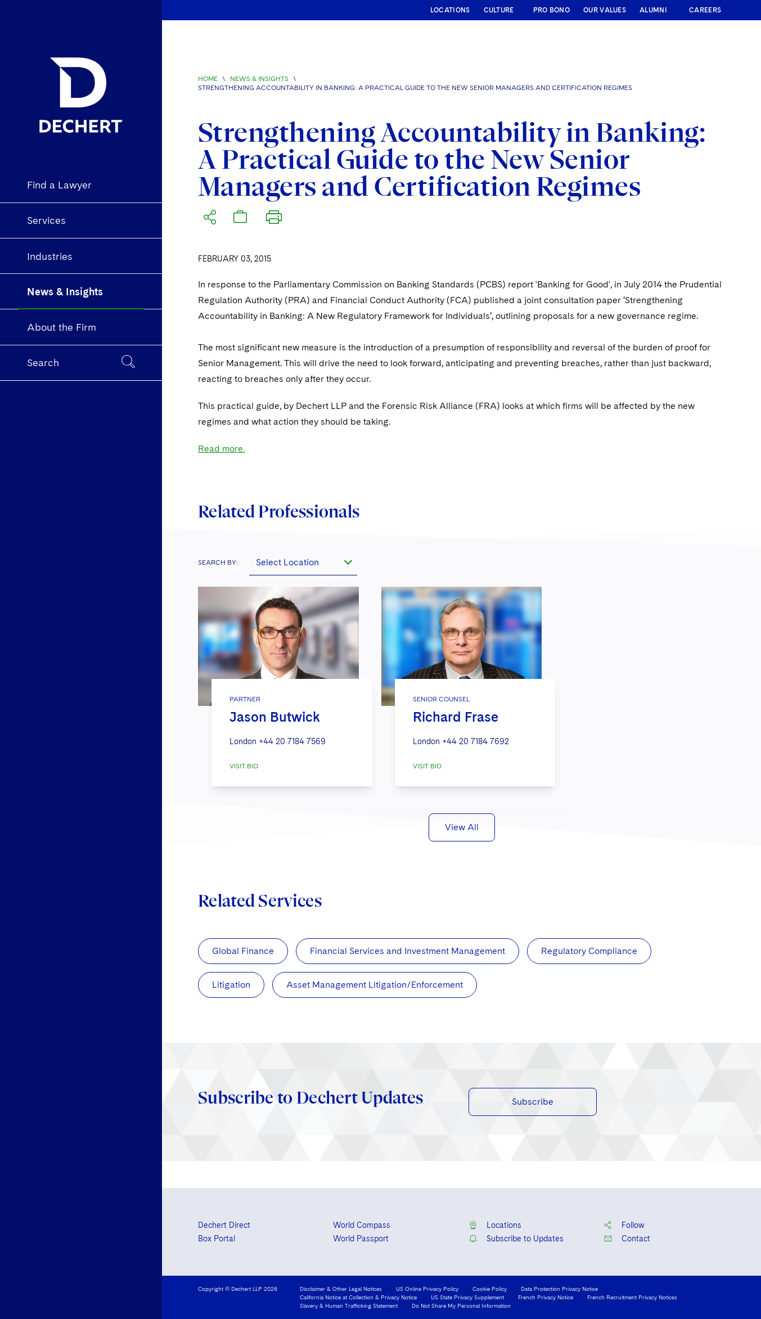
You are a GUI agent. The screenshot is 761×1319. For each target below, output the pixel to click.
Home (208, 79)
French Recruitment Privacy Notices (632, 1297)
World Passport (361, 1238)
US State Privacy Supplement (467, 1297)
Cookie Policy (489, 1288)
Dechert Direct (224, 1225)
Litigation (231, 984)
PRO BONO (551, 10)
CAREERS (705, 10)
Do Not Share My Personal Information (461, 1305)
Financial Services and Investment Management (407, 951)
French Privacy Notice (545, 1297)
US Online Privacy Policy (427, 1288)
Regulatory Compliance (589, 951)
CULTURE (499, 10)
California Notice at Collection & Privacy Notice (358, 1297)
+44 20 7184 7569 (292, 741)
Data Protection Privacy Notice (559, 1288)
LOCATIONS (450, 10)
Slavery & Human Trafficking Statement (349, 1305)
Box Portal (216, 1238)
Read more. (221, 448)
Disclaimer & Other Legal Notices (341, 1288)
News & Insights (259, 79)
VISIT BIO (243, 766)
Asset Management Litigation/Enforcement (374, 984)
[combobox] (303, 562)
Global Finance (243, 951)
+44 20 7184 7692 (475, 741)
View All (462, 827)
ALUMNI (653, 10)
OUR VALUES (604, 10)
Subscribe (532, 1101)
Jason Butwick (274, 717)
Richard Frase (455, 717)
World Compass (361, 1225)
